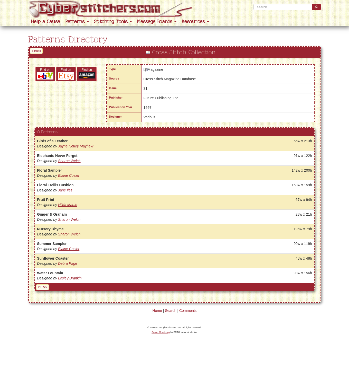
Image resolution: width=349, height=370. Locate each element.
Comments (188, 311)
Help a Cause (45, 21)
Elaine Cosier (68, 175)
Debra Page (67, 263)
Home (157, 311)
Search (170, 311)
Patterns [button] (77, 21)
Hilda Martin (67, 205)
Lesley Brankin (70, 278)
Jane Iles (65, 190)
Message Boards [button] (156, 21)
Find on (45, 74)
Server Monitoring (161, 332)
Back (36, 51)
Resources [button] (195, 21)
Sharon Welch (69, 161)
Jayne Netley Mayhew (75, 146)
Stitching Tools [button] (113, 21)
